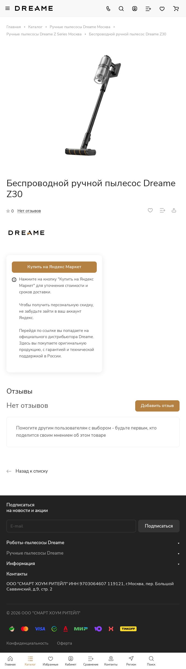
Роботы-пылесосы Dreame (35, 543)
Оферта (64, 643)
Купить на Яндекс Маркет (54, 267)
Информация (20, 563)
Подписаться (159, 526)
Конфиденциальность (27, 643)
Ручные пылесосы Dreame (34, 553)
